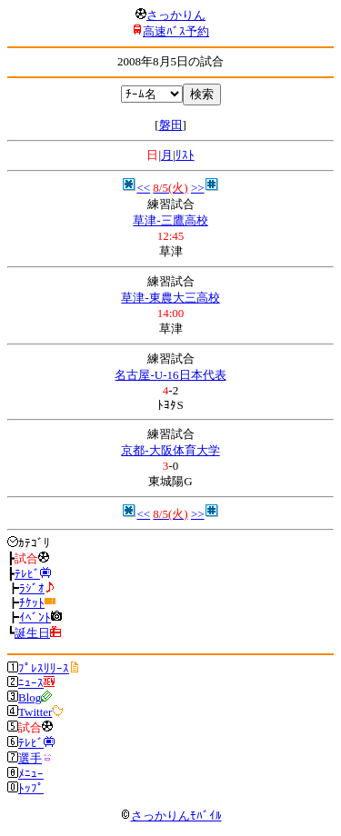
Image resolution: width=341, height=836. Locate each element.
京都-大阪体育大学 (170, 450)
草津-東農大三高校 (170, 297)
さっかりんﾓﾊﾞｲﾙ (171, 815)
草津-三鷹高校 (170, 220)
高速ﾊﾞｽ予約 (176, 31)
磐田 (171, 125)
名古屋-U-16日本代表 (170, 375)
